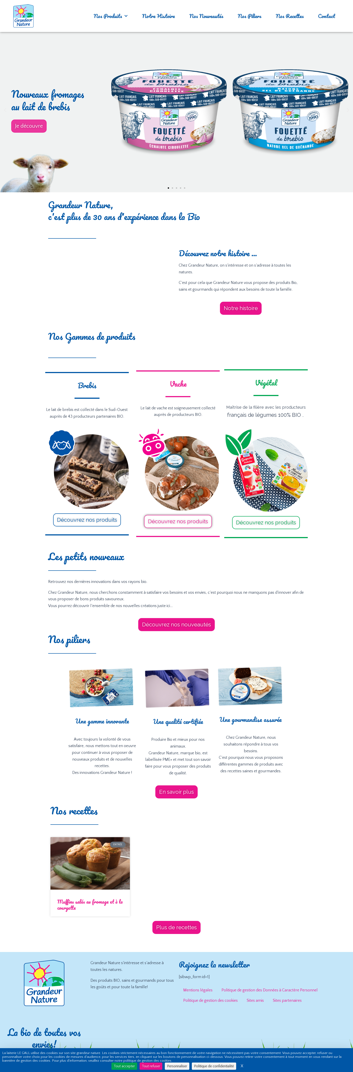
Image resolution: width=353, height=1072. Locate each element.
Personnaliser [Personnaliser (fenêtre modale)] (177, 1066)
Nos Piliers (249, 15)
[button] (5, 110)
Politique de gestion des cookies (210, 1000)
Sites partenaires (287, 1000)
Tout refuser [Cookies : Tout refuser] (151, 1066)
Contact (326, 15)
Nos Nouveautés (206, 15)
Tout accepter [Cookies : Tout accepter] (124, 1066)
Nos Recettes (290, 15)
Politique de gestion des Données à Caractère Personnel (270, 990)
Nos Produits (111, 15)
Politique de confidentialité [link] (214, 1066)
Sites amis (255, 1000)
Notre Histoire (158, 15)
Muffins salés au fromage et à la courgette (90, 904)
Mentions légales (198, 990)
